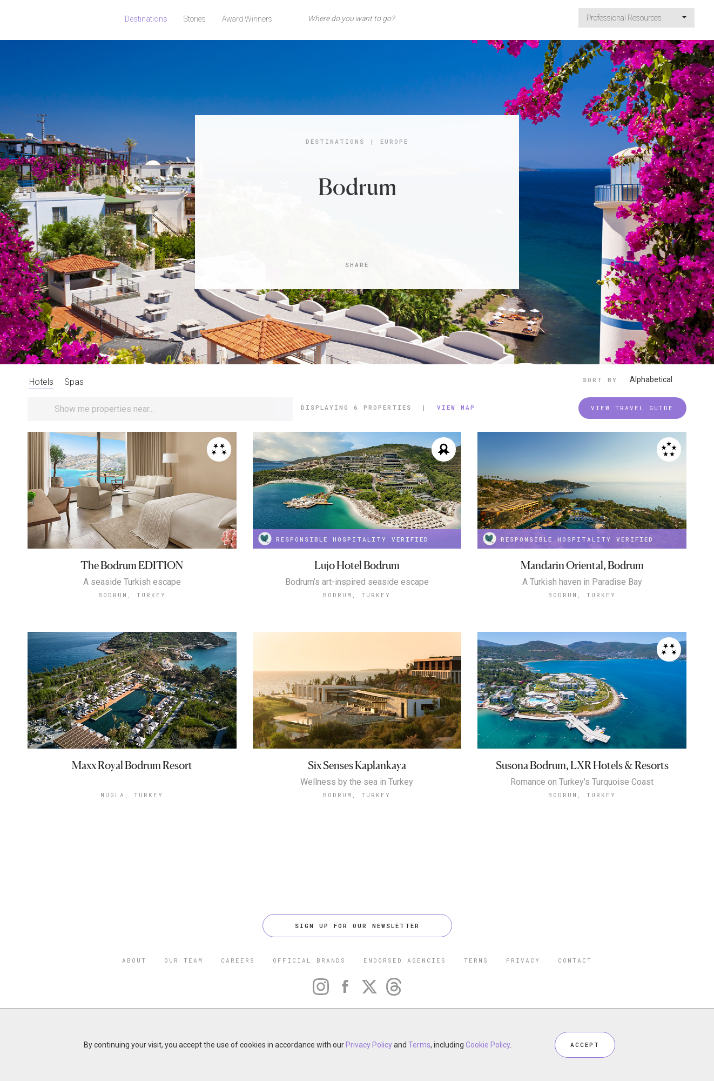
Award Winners (247, 19)
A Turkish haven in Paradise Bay (582, 582)
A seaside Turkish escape (132, 582)
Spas (74, 382)
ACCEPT (585, 1044)
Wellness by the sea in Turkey (356, 782)
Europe (394, 141)
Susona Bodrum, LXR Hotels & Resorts (582, 765)
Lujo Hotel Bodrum (357, 565)
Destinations (146, 19)
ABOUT (134, 960)
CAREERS (238, 960)
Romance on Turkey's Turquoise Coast (582, 782)
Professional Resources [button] (636, 18)
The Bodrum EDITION (131, 565)
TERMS (476, 960)
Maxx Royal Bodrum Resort (132, 765)
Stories (195, 19)
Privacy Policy (369, 1044)
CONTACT (575, 960)
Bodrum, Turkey (132, 595)
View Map (456, 407)
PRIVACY (523, 960)
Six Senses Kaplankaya (357, 765)
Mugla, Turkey (131, 795)
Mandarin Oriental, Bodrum (582, 565)
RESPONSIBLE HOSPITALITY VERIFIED (343, 538)
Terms (419, 1044)
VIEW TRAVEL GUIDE (632, 408)
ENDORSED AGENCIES (404, 960)
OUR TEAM (183, 960)
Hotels (41, 382)
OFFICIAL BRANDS (309, 960)
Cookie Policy (488, 1044)
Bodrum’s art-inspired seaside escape (357, 582)
